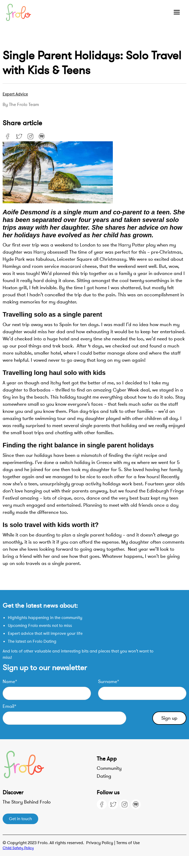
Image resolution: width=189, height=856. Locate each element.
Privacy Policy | (101, 843)
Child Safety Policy (18, 847)
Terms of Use (128, 843)
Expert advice (15, 94)
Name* (10, 681)
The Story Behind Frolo (27, 802)
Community (109, 768)
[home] (21, 12)
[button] (176, 12)
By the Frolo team (21, 104)
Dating (104, 776)
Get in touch (20, 819)
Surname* (108, 681)
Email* (9, 706)
